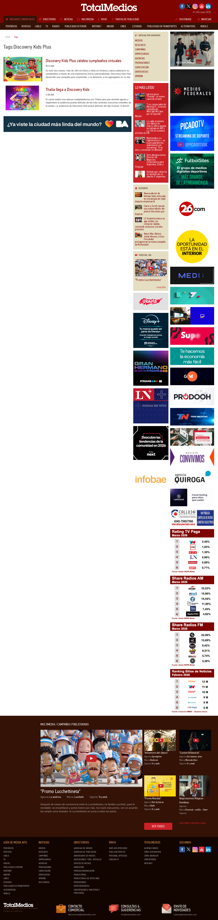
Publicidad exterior (13, 867)
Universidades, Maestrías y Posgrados (87, 891)
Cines (6, 878)
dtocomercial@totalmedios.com (81, 915)
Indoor (7, 874)
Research (140, 45)
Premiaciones (142, 63)
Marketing (79, 867)
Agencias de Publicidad (85, 852)
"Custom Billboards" (189, 752)
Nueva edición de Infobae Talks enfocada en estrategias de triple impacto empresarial (150, 197)
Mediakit (148, 863)
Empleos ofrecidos (118, 848)
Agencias (140, 58)
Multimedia (44, 882)
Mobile (7, 893)
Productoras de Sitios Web (86, 878)
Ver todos (158, 826)
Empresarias (142, 54)
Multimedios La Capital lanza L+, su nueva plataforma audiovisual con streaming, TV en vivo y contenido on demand (150, 144)
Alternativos (10, 889)
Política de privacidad (13, 911)
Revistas (8, 852)
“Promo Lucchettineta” (148, 280)
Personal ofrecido (118, 855)
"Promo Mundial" (152, 798)
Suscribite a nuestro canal (192, 823)
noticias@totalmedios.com (185, 915)
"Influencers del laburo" (156, 752)
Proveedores (80, 882)
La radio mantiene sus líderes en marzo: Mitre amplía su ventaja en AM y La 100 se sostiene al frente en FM (150, 127)
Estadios (8, 882)
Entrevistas (141, 72)
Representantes (81, 886)
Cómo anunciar (151, 855)
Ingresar (204, 19)
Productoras (80, 874)
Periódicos (9, 848)
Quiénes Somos (151, 848)
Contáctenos (150, 859)
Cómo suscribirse (152, 852)
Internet (8, 870)
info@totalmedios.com (130, 915)
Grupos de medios (82, 863)
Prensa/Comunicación (84, 870)
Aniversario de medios (84, 855)
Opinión (139, 76)
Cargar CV (114, 859)
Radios (7, 863)
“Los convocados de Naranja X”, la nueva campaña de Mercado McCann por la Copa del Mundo (150, 110)
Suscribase (183, 19)
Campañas (140, 49)
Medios (139, 40)
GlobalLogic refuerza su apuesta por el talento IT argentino (151, 174)
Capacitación (142, 67)
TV (4, 859)
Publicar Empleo (117, 852)
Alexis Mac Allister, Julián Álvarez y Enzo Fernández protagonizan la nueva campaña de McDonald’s (150, 239)
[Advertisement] (18, 775)
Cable (6, 855)
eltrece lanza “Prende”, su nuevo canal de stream (150, 97)
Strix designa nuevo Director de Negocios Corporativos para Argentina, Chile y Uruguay (150, 161)
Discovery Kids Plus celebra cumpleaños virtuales (83, 60)
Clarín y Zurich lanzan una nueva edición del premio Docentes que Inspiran (150, 210)
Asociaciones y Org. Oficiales (87, 859)
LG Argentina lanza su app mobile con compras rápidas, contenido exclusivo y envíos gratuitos (150, 224)
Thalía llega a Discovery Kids (67, 89)
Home (7, 37)
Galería (161, 287)
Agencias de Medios (83, 848)
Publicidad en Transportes (16, 886)
